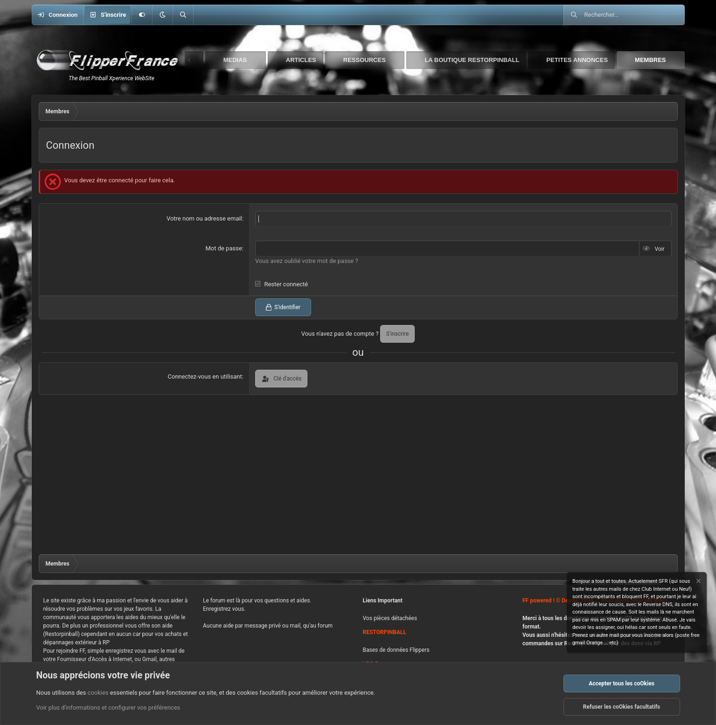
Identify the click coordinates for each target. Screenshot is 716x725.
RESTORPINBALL (384, 632)
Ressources (364, 59)
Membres (650, 59)
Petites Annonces (577, 59)
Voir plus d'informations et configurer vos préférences (108, 707)
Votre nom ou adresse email (204, 218)
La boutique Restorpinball (471, 59)
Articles (301, 59)
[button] (162, 15)
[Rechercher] (183, 15)
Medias (235, 59)
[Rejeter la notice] (698, 582)
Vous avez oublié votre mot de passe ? (306, 260)
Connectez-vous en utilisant (205, 376)
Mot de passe (223, 248)
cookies (98, 692)
